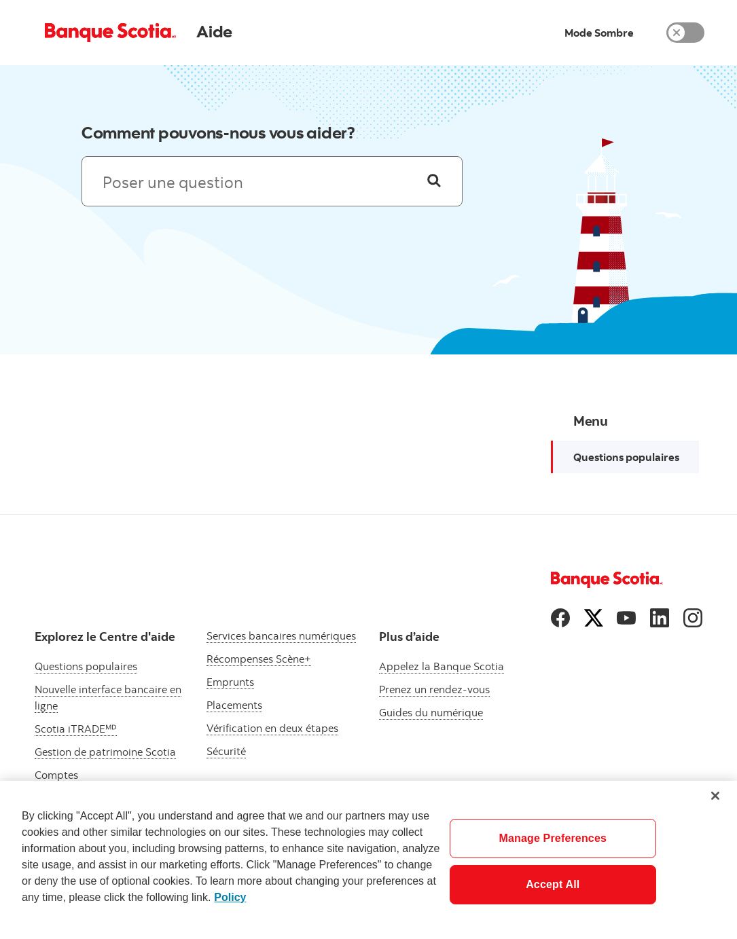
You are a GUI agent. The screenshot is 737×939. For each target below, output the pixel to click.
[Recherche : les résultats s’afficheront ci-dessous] (272, 181)
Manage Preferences (553, 838)
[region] (368, 860)
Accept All (552, 884)
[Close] (715, 796)
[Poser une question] (434, 181)
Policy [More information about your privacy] (230, 897)
